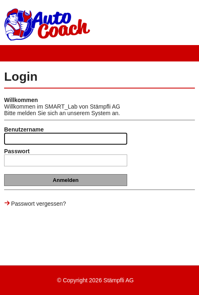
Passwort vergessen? (38, 203)
